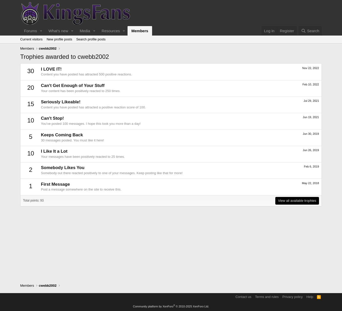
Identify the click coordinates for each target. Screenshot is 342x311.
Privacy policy (292, 297)
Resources (110, 31)
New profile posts (59, 39)
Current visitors (31, 39)
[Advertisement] (171, 242)
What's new (58, 31)
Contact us (243, 297)
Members (139, 31)
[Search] (310, 31)
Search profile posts (91, 39)
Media (85, 31)
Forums (30, 31)
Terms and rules (267, 297)
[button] (41, 31)
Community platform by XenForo (171, 306)
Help (309, 297)
